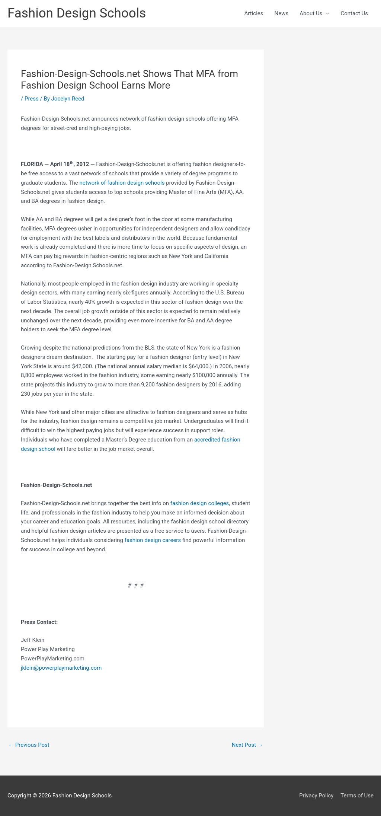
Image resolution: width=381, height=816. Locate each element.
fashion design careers (153, 540)
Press (32, 98)
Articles (253, 13)
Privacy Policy (316, 795)
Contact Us (354, 13)
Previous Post (28, 745)
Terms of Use (357, 795)
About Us (311, 13)
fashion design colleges (199, 503)
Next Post (247, 745)
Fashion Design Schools (76, 13)
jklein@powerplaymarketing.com (61, 667)
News (282, 13)
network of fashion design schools (121, 182)
